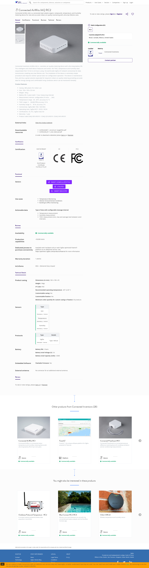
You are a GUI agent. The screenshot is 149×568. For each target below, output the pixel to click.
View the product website (43, 123)
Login (131, 2)
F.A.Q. (68, 557)
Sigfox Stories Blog (36, 560)
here (127, 564)
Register (119, 14)
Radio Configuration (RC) (96, 25)
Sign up (125, 2)
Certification (26, 20)
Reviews (58, 20)
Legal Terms (54, 557)
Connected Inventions (111, 52)
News (32, 557)
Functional (35, 20)
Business (43, 20)
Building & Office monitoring (48, 203)
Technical (51, 20)
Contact (17, 557)
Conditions (54, 560)
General (17, 20)
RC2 (90, 30)
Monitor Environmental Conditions (50, 201)
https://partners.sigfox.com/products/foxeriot (50, 251)
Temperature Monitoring (47, 199)
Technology (18, 560)
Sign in (112, 14)
